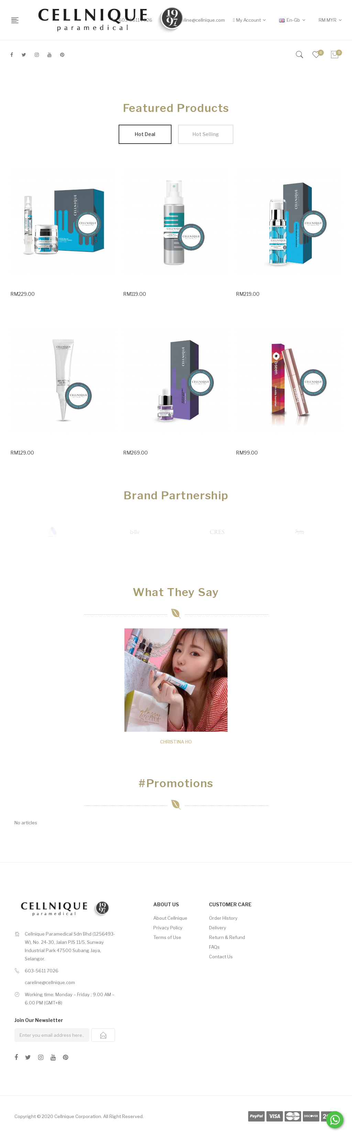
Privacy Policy (168, 927)
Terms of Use (167, 937)
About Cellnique (170, 918)
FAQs (214, 947)
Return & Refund (227, 937)
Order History (223, 918)
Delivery (217, 927)
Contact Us (221, 956)
